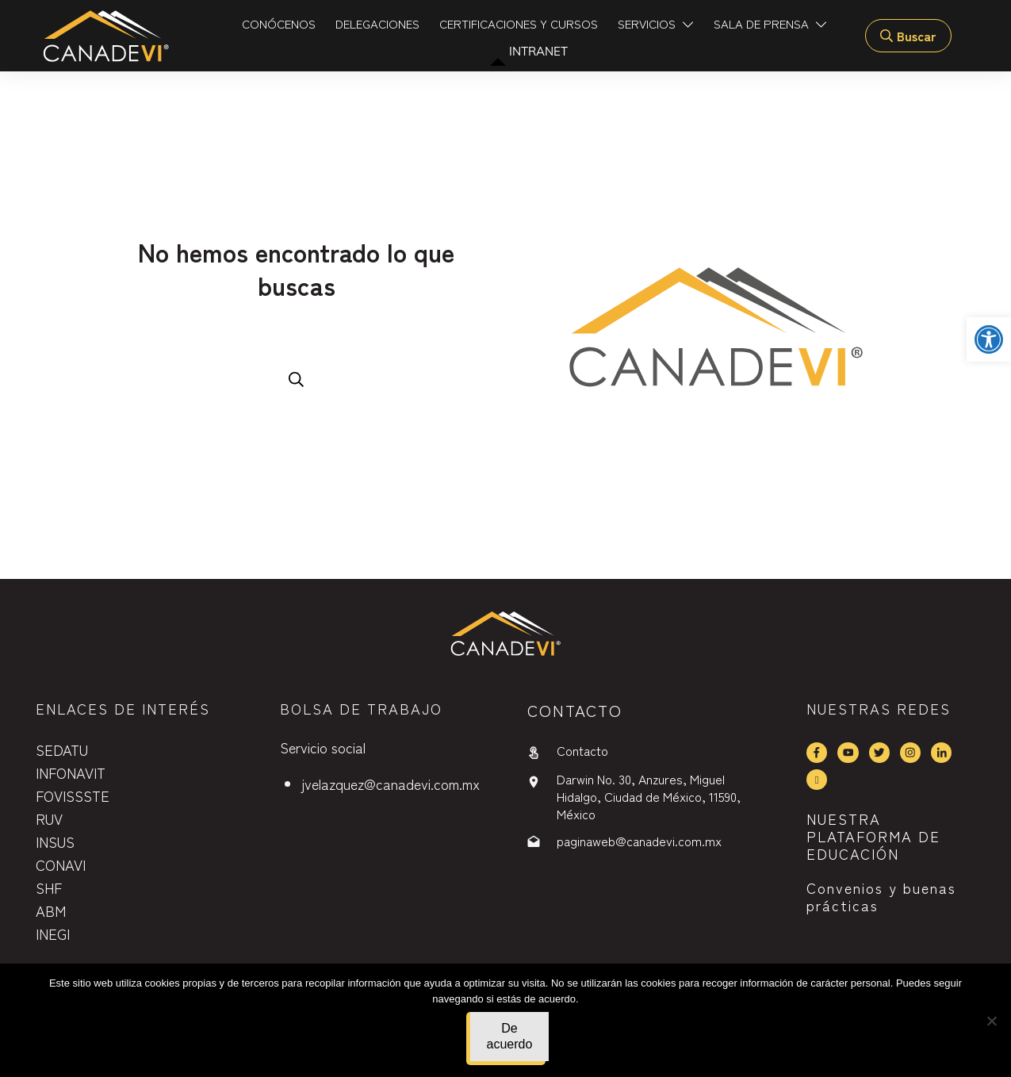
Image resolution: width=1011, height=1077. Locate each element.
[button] (989, 339)
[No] (991, 1021)
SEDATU (62, 749)
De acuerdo (510, 1036)
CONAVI (61, 864)
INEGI (53, 933)
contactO (574, 710)
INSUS (55, 841)
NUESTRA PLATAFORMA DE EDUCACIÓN (873, 835)
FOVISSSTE (72, 795)
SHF (49, 887)
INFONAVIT (70, 772)
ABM (51, 910)
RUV (49, 818)
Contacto (582, 750)
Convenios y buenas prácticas (881, 896)
